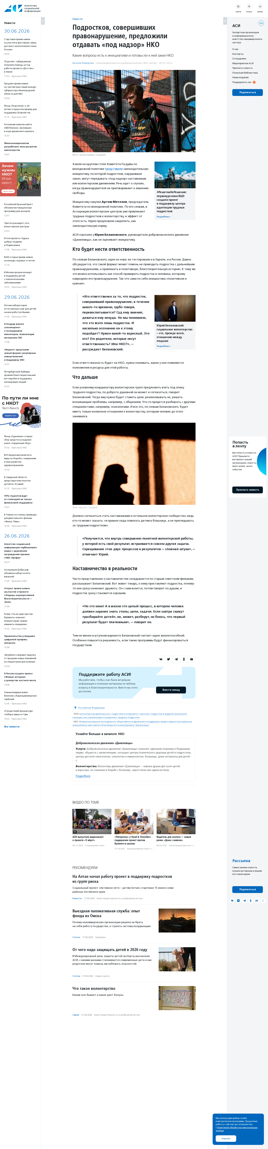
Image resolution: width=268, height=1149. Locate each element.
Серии (75, 1014)
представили (114, 168)
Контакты (238, 53)
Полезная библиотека (245, 72)
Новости (77, 18)
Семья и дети (102, 976)
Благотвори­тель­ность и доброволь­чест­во (119, 63)
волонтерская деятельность (94, 713)
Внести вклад (170, 689)
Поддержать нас (241, 82)
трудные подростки (129, 717)
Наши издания (240, 77)
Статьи (76, 937)
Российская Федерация (91, 707)
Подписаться (247, 92)
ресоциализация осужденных (100, 717)
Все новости (11, 726)
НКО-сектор (149, 63)
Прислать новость (242, 68)
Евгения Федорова (83, 63)
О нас (235, 49)
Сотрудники (239, 58)
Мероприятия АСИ (242, 63)
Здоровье (100, 937)
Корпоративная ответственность (143, 849)
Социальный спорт (94, 845)
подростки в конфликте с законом (130, 713)
